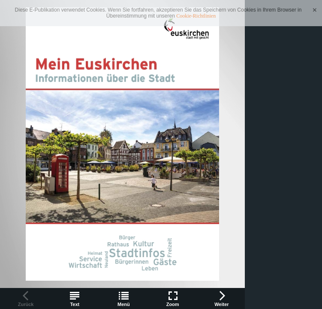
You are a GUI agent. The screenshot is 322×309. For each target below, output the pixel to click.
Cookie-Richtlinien (196, 16)
